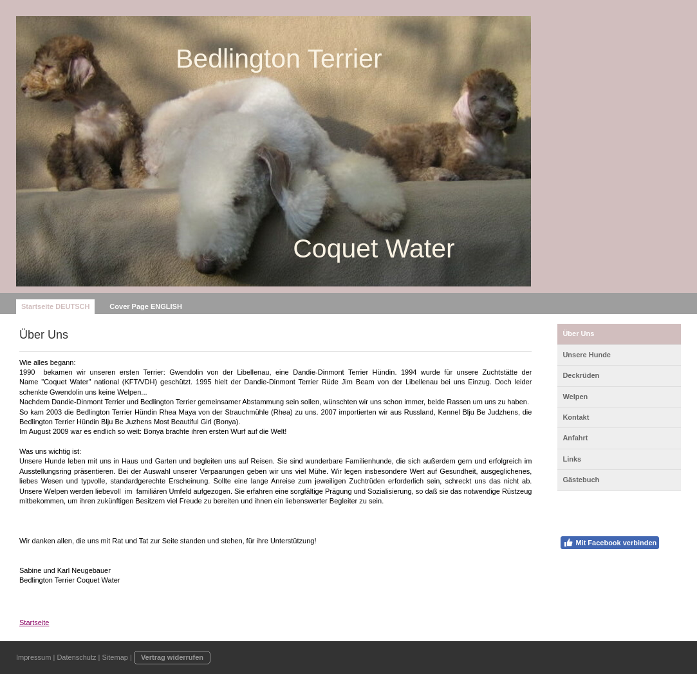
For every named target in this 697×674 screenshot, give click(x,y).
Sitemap (115, 657)
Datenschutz (76, 657)
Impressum (33, 657)
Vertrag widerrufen (172, 657)
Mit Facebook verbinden (609, 543)
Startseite (34, 622)
